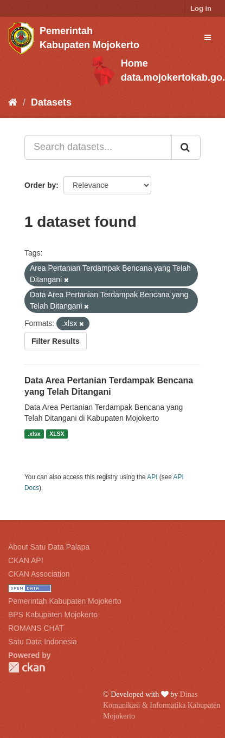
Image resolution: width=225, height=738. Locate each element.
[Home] (12, 102)
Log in (200, 8)
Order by (40, 185)
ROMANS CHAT (35, 628)
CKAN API (25, 560)
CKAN (26, 667)
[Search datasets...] (98, 147)
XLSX (56, 433)
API (152, 477)
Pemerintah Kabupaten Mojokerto (64, 601)
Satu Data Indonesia (42, 641)
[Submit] (186, 147)
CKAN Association (39, 574)
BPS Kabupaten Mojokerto (53, 614)
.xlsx (34, 433)
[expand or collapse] (207, 37)
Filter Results (55, 341)
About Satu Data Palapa (48, 547)
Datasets (51, 102)
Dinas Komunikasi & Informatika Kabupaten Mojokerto (162, 705)
